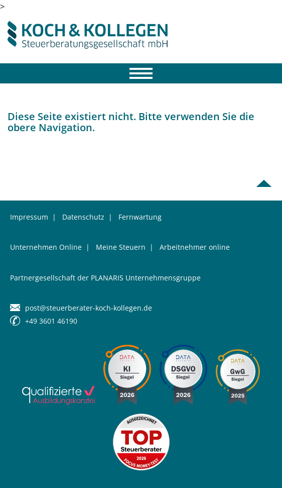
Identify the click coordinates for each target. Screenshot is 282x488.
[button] (18, 470)
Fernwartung (140, 217)
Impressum (29, 217)
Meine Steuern (121, 247)
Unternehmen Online (46, 247)
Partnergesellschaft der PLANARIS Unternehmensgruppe (105, 277)
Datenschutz (83, 217)
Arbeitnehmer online (195, 247)
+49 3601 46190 (51, 321)
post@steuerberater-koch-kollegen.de (88, 308)
